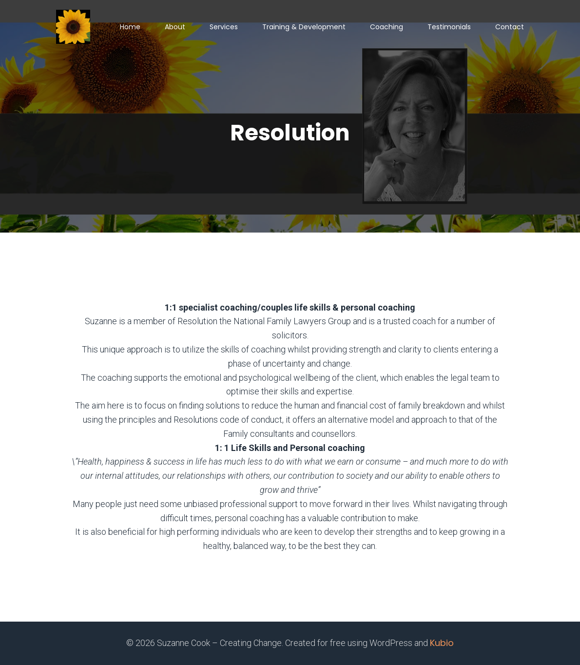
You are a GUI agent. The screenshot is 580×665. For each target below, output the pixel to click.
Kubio (442, 643)
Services (224, 27)
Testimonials (449, 27)
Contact (509, 27)
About (175, 27)
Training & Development (304, 27)
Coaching (386, 27)
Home (130, 27)
